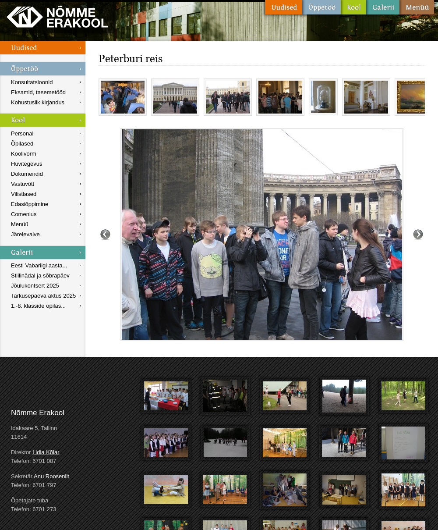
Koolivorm (23, 153)
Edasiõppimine (29, 204)
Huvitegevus (26, 163)
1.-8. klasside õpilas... (38, 305)
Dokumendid (27, 174)
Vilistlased (23, 194)
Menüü (416, 7)
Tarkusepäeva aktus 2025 (43, 295)
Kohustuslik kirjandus (37, 102)
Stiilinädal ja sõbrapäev (40, 275)
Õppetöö (321, 7)
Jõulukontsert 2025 (35, 285)
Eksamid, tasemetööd (38, 92)
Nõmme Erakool (57, 16)
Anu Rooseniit (51, 476)
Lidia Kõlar (45, 452)
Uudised (283, 7)
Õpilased (22, 143)
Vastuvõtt (22, 184)
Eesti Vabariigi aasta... (39, 265)
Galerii (382, 7)
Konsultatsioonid (32, 82)
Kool (353, 7)
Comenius (24, 214)
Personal (22, 133)
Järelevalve (25, 234)
